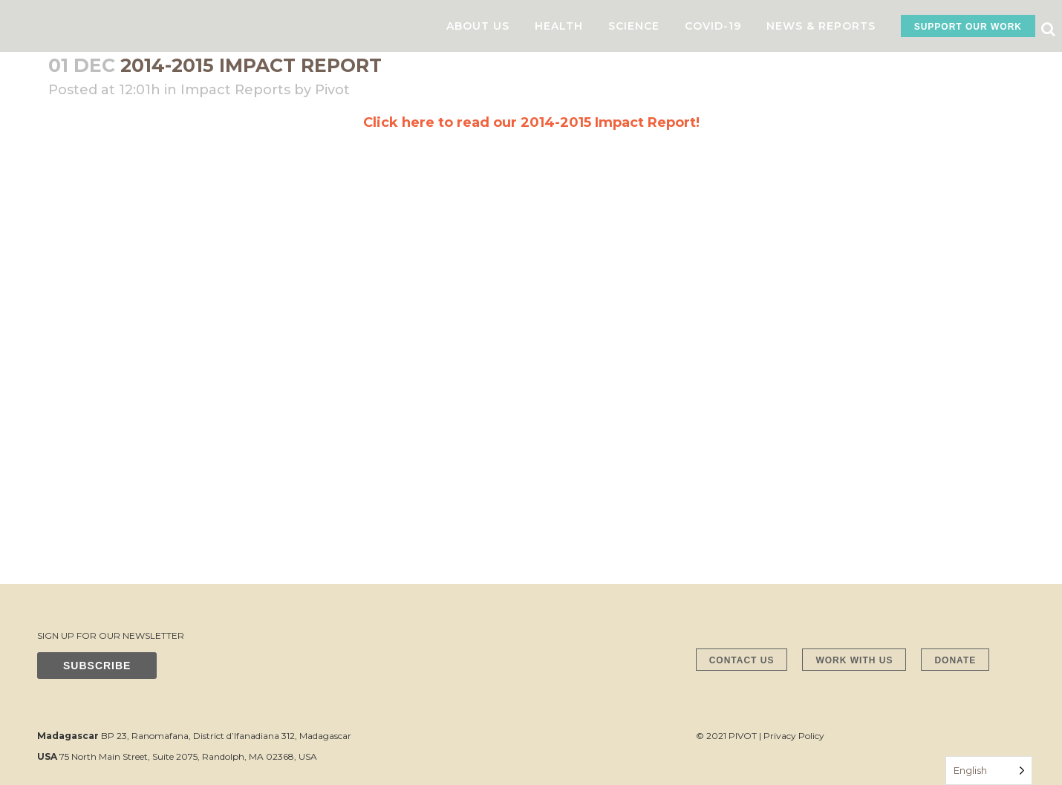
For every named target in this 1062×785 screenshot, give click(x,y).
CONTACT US (742, 660)
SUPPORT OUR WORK (968, 27)
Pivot (332, 90)
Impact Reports (235, 90)
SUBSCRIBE (97, 665)
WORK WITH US (854, 660)
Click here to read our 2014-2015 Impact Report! (531, 122)
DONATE (955, 660)
